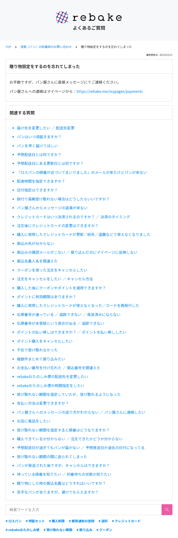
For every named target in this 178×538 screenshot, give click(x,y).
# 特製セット (35, 521)
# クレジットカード (126, 521)
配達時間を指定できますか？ (41, 181)
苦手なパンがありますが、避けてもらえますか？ (58, 492)
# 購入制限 (57, 521)
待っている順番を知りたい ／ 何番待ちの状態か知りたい (64, 474)
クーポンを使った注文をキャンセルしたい (52, 270)
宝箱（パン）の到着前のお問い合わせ (46, 46)
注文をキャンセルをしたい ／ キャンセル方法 (55, 279)
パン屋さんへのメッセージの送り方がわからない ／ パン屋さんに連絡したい (81, 412)
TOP (8, 46)
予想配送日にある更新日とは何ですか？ (50, 163)
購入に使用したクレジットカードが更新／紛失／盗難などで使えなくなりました (83, 234)
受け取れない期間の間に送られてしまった (52, 456)
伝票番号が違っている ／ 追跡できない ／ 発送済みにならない (69, 314)
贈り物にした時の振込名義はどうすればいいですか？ (61, 483)
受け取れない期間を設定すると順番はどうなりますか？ (63, 430)
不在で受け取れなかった (37, 350)
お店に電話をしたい (33, 421)
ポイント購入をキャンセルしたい (45, 341)
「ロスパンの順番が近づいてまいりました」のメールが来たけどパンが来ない (82, 172)
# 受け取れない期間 (58, 529)
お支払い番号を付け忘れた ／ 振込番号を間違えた (58, 367)
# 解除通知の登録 (81, 521)
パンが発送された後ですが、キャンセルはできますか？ (63, 465)
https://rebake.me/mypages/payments (109, 91)
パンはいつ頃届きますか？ (39, 136)
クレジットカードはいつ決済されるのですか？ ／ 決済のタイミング (73, 216)
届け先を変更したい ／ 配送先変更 (45, 128)
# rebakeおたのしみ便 (22, 529)
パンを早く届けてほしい (37, 145)
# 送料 (103, 521)
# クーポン (104, 529)
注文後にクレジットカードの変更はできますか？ (58, 225)
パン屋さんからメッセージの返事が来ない (52, 207)
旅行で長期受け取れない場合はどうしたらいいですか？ (63, 199)
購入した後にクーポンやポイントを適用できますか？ (61, 288)
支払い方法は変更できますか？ (43, 403)
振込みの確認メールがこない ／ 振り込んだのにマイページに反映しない (77, 252)
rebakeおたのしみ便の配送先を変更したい (52, 376)
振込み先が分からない (35, 243)
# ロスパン (14, 521)
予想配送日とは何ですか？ (39, 154)
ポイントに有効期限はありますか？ (46, 296)
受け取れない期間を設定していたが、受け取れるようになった (69, 394)
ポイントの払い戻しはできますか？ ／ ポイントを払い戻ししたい (71, 332)
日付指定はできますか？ (37, 190)
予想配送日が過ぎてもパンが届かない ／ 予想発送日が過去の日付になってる (81, 447)
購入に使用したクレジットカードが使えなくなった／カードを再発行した (78, 305)
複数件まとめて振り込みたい (41, 359)
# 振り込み (84, 529)
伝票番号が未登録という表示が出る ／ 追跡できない (60, 323)
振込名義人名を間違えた (37, 261)
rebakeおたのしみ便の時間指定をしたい (50, 385)
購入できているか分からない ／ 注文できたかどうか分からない (70, 438)
